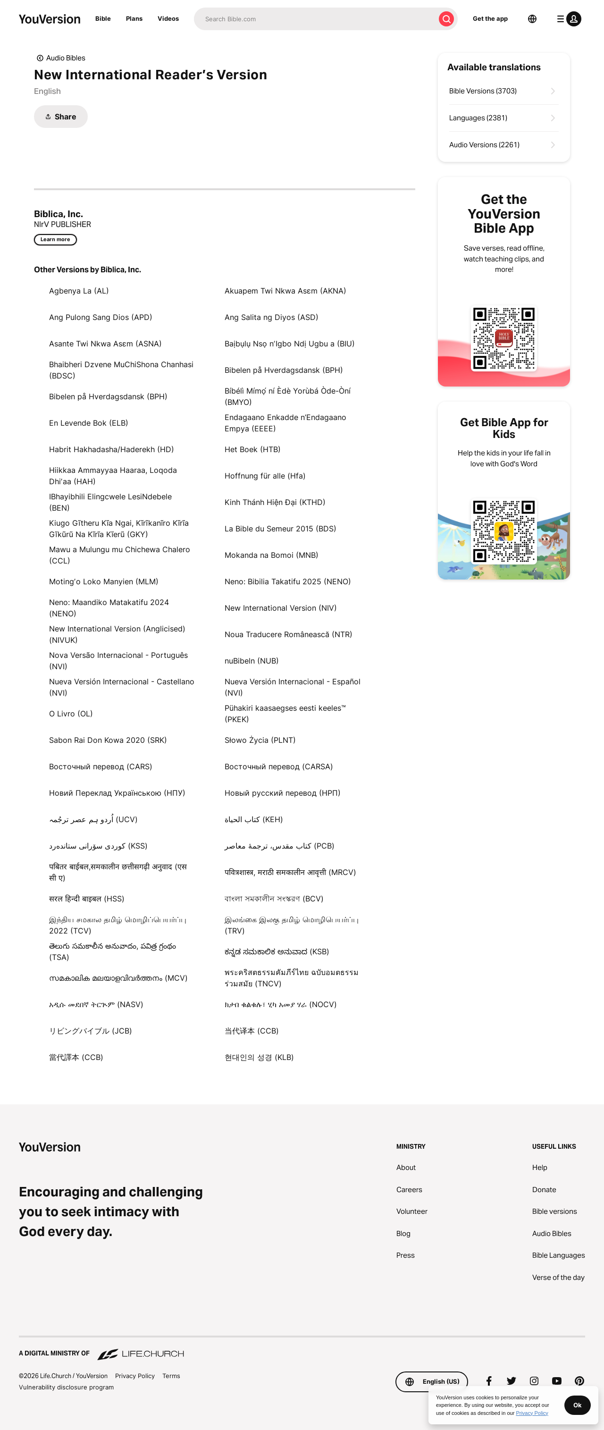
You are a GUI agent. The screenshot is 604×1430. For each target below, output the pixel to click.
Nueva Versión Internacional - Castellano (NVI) (121, 687)
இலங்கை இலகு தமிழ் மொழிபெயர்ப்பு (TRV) (292, 925)
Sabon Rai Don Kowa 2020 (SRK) (108, 740)
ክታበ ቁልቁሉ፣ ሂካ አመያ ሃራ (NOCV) (281, 1004)
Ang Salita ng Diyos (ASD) (272, 317)
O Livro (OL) (71, 713)
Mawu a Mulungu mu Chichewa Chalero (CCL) (119, 555)
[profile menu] (567, 18)
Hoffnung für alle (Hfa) (265, 475)
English (47, 91)
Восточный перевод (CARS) (100, 766)
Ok (577, 1405)
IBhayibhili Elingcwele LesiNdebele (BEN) (110, 502)
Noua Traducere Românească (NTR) (288, 634)
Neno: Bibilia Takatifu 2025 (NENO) (288, 581)
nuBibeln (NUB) (252, 660)
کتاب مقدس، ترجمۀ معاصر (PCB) (280, 845)
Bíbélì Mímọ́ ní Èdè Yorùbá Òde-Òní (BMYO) (288, 396)
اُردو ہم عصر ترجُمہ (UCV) (93, 819)
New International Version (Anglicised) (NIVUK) (117, 634)
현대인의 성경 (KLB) (259, 1057)
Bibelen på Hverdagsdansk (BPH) (284, 370)
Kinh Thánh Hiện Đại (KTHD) (275, 502)
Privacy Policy (135, 1376)
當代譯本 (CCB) (76, 1057)
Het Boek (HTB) (253, 449)
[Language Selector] (532, 18)
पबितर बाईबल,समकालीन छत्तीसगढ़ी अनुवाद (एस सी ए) (118, 872)
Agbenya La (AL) (79, 290)
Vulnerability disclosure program (66, 1387)
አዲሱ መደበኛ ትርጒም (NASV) (96, 1004)
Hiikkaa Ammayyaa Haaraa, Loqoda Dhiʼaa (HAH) (113, 475)
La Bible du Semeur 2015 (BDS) (280, 528)
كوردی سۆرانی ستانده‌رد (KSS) (98, 845)
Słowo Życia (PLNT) (260, 740)
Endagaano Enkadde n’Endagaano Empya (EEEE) (285, 422)
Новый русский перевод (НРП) (283, 793)
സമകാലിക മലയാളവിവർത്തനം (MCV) (118, 978)
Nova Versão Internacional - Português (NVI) (118, 660)
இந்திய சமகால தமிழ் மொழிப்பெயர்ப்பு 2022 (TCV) (117, 925)
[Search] (314, 18)
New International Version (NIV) (281, 608)
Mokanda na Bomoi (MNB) (272, 555)
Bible (103, 18)
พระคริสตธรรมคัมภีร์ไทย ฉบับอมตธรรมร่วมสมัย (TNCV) (292, 977)
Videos (168, 18)
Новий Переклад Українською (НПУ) (117, 793)
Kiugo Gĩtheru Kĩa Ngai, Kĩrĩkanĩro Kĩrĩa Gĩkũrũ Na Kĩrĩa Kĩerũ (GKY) (119, 528)
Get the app (490, 18)
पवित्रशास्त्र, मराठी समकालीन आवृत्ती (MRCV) (290, 872)
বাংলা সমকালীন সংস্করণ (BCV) (274, 898)
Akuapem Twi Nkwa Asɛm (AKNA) (285, 290)
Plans (134, 18)
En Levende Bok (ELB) (88, 423)
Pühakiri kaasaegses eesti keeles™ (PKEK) (285, 713)
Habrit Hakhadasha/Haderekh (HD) (111, 449)
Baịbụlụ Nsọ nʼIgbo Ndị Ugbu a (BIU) (290, 343)
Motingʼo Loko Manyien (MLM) (104, 581)
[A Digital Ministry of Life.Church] (302, 1348)
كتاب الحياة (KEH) (254, 819)
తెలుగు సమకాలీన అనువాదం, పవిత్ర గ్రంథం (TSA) (112, 951)
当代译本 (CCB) (252, 1030)
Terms (171, 1376)
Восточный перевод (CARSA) (279, 766)
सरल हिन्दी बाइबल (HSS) (87, 898)
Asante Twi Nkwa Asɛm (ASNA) (105, 343)
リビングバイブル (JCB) (90, 1030)
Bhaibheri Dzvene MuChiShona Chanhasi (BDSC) (121, 370)
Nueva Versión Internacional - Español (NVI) (293, 687)
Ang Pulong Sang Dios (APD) (100, 317)
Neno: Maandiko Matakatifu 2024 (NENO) (109, 607)
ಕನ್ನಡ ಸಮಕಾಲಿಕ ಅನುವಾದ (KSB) (277, 951)
